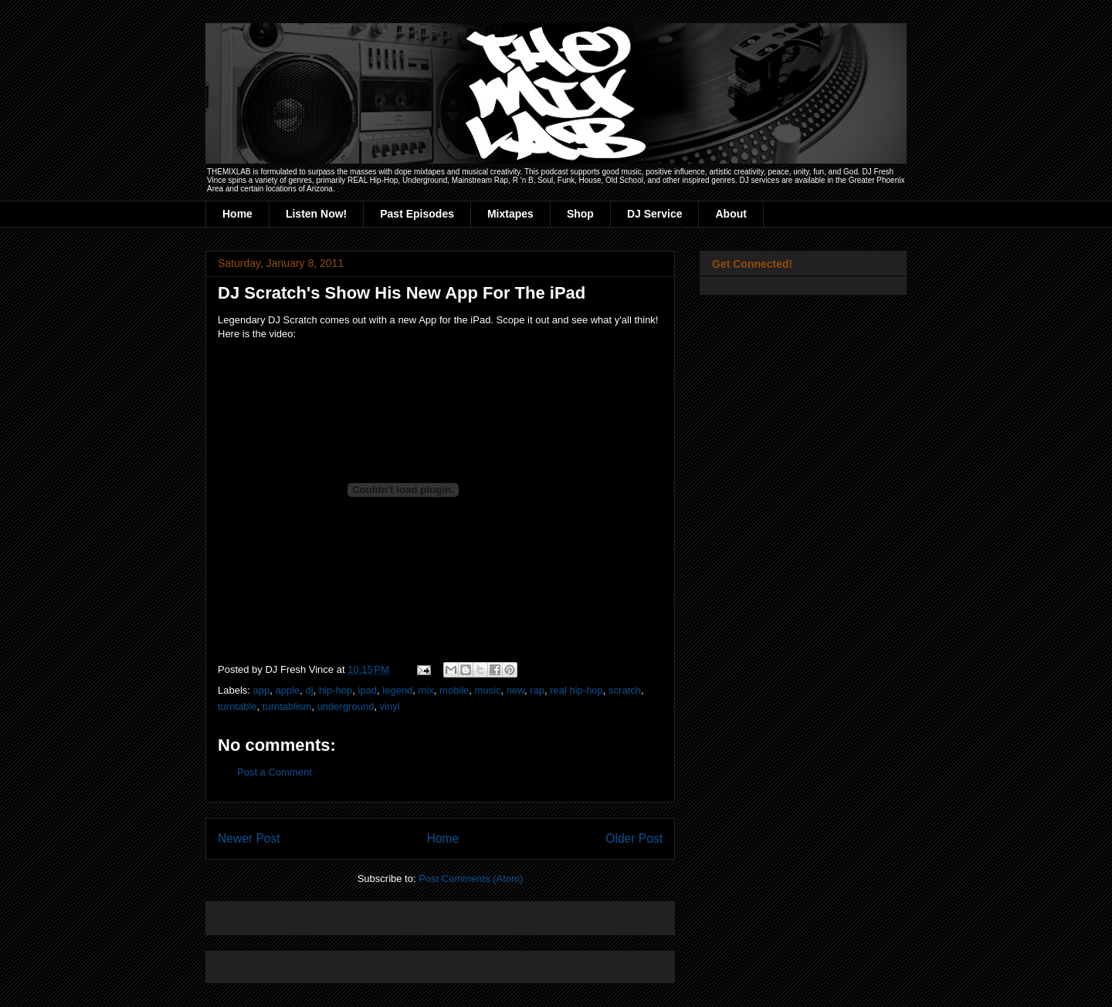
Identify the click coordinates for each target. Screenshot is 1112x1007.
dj (310, 690)
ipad (368, 690)
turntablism (287, 706)
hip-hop (335, 690)
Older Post (634, 838)
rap (537, 690)
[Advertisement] (398, 913)
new (515, 690)
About (730, 214)
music (488, 690)
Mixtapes (510, 214)
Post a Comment (274, 772)
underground (346, 706)
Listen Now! (316, 214)
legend (397, 690)
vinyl (390, 706)
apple (287, 690)
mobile (454, 690)
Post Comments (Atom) (471, 878)
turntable (237, 706)
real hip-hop (576, 690)
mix (426, 690)
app (261, 690)
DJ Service (655, 214)
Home (237, 214)
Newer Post (249, 838)
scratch (625, 690)
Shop (580, 214)
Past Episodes (417, 214)
